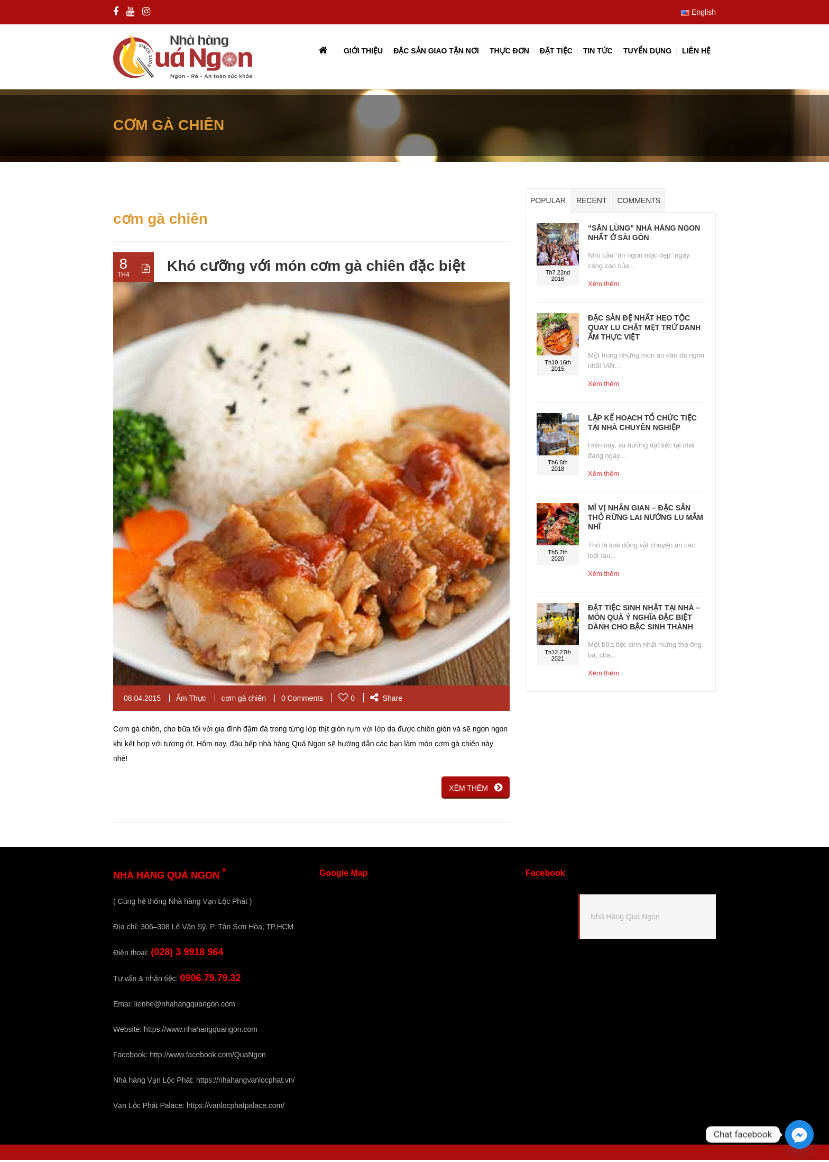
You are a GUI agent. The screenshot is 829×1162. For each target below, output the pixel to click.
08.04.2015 (142, 700)
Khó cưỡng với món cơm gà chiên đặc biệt (316, 268)
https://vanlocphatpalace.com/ (235, 1107)
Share (386, 700)
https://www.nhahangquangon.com (200, 1031)
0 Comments (302, 700)
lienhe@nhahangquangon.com (184, 1006)
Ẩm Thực (191, 700)
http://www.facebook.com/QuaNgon (207, 1057)
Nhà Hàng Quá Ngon (625, 919)
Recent (591, 203)
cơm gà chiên (244, 700)
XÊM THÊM (475, 789)
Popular (548, 203)
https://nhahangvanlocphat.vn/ (245, 1082)
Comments (638, 203)
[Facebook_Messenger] (799, 1134)
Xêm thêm (603, 286)
